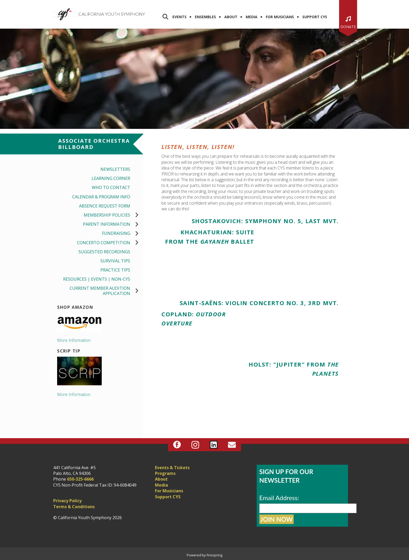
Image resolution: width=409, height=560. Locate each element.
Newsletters (115, 169)
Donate (348, 26)
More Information (74, 340)
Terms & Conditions (74, 506)
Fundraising (122, 233)
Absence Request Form (104, 206)
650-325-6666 (80, 479)
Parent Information (113, 224)
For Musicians (280, 16)
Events (179, 16)
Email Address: (279, 497)
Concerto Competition (110, 243)
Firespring (214, 555)
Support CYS (314, 16)
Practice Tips (115, 270)
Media (251, 16)
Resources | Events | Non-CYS (96, 279)
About (230, 16)
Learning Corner (111, 178)
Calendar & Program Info (101, 197)
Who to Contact (111, 187)
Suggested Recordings (104, 252)
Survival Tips (115, 261)
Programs (165, 473)
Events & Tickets (172, 467)
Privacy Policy (67, 501)
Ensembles (205, 16)
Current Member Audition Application (106, 291)
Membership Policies (113, 215)
